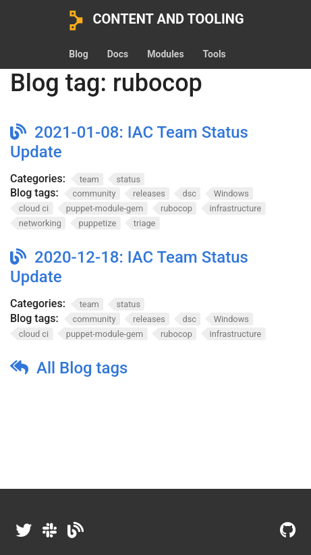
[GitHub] (287, 530)
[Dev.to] (75, 530)
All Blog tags (82, 368)
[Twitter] (24, 530)
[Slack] (50, 530)
